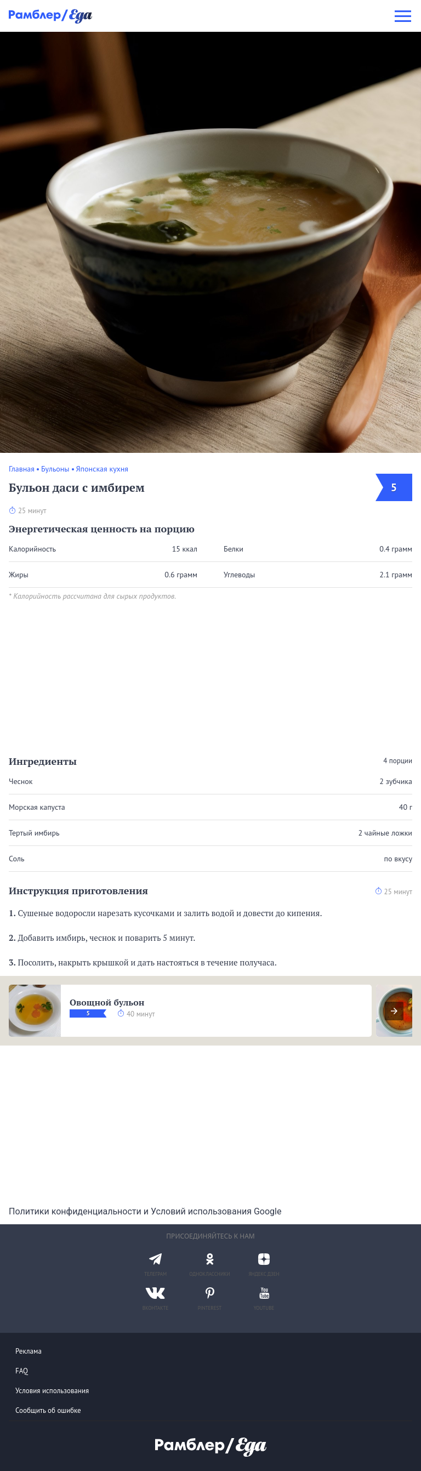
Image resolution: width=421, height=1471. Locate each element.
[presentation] (394, 1011)
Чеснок (21, 781)
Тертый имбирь (34, 833)
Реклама (28, 1351)
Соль (16, 858)
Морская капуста (37, 807)
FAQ (21, 1371)
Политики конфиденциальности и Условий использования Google (145, 1211)
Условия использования (52, 1390)
